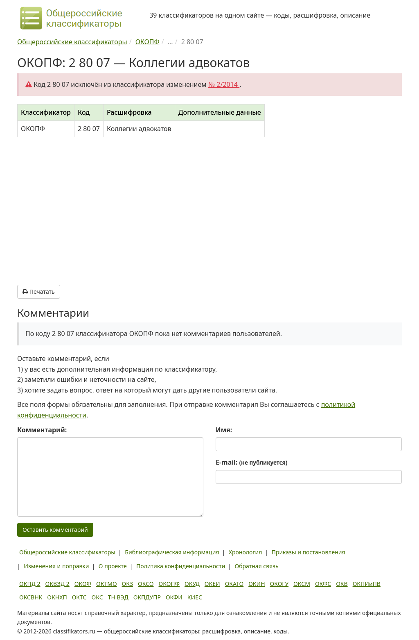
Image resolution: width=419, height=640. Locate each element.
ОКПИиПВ (367, 584)
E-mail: (251, 462)
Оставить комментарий (55, 529)
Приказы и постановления (308, 552)
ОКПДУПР (147, 597)
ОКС (97, 597)
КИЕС (194, 597)
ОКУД (192, 584)
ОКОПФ (169, 584)
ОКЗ (127, 584)
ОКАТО (234, 584)
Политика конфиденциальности (180, 566)
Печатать (39, 291)
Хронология (245, 552)
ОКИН (256, 584)
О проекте (113, 566)
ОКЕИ (212, 584)
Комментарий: (42, 429)
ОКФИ (174, 597)
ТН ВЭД (118, 597)
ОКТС (79, 597)
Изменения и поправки (56, 566)
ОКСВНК (30, 597)
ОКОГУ (279, 584)
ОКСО (145, 584)
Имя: (224, 429)
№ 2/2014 (223, 84)
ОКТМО (106, 584)
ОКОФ (82, 584)
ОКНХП (57, 597)
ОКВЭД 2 (57, 584)
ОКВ (342, 584)
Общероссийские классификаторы (67, 552)
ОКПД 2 (30, 584)
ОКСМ (301, 584)
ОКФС (323, 584)
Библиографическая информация (172, 552)
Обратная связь (257, 566)
